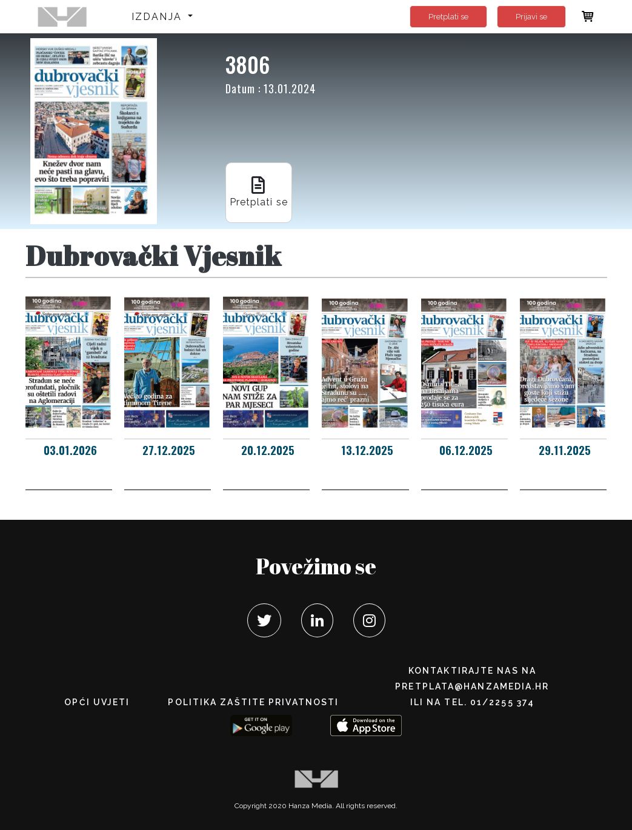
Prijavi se (531, 16)
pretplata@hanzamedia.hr (472, 686)
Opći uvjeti (97, 702)
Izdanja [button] (158, 16)
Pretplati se (448, 16)
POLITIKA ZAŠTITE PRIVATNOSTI (253, 702)
